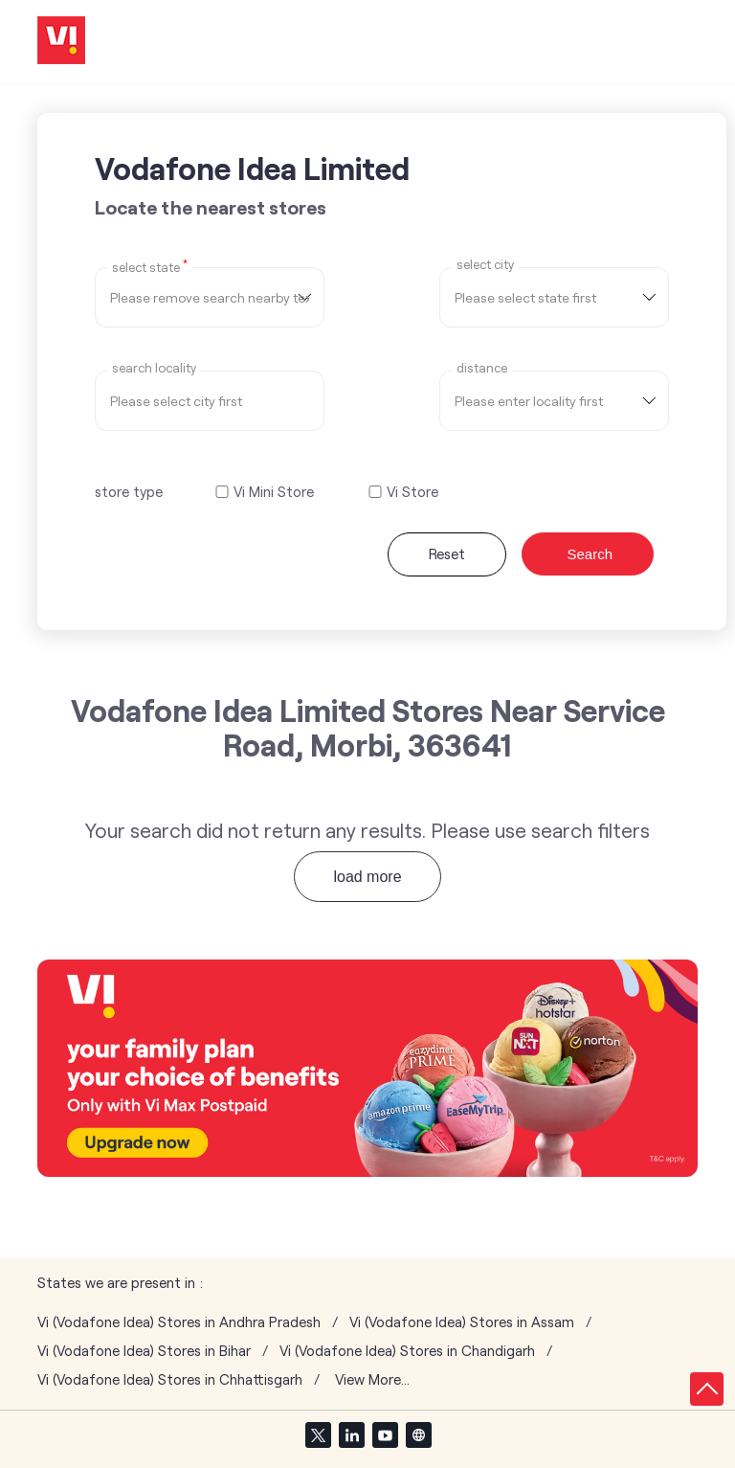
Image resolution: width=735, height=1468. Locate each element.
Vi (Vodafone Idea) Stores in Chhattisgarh (169, 1379)
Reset (447, 553)
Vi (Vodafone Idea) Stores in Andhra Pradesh (179, 1322)
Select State (150, 266)
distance (482, 368)
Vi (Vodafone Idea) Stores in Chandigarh (407, 1351)
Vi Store (412, 492)
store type (129, 491)
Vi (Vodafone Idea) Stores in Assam (461, 1322)
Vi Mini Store (274, 492)
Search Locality (154, 368)
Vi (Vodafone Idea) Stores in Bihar (144, 1351)
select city (485, 265)
